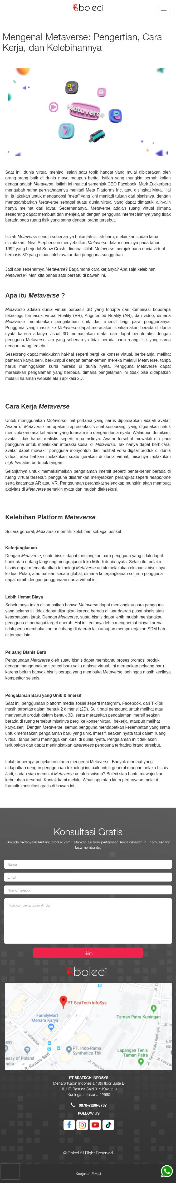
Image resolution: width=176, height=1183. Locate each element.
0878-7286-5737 (93, 1105)
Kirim (88, 953)
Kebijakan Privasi (88, 1173)
